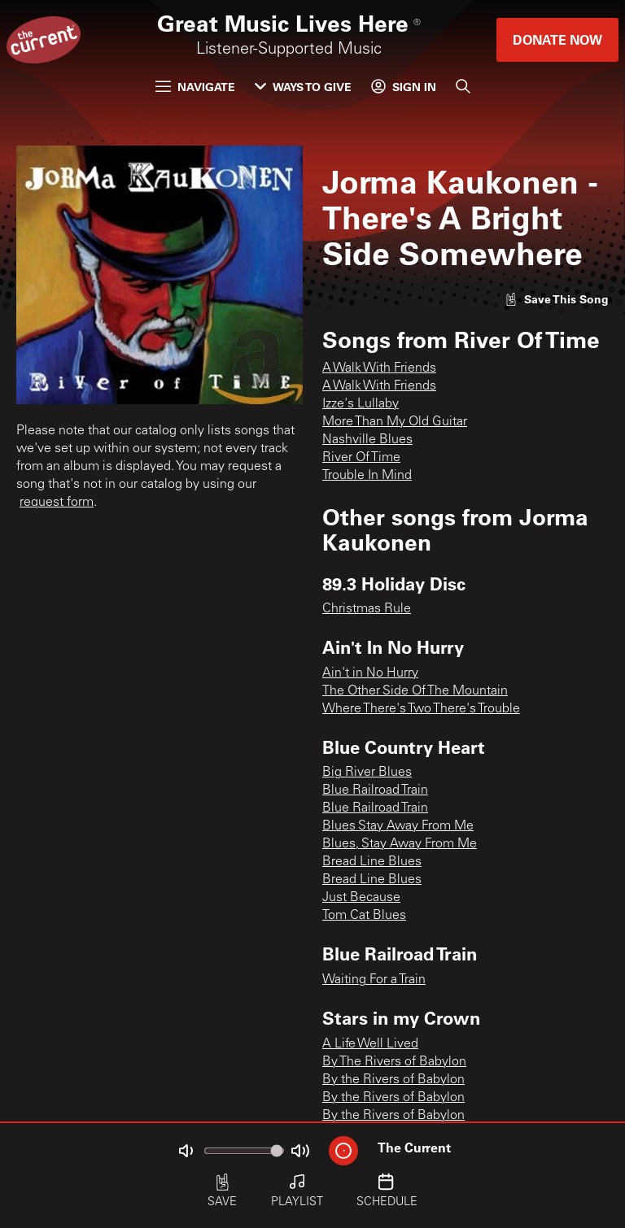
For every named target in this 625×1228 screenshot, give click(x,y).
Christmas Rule (366, 609)
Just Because (361, 897)
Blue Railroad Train (375, 790)
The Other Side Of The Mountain (415, 691)
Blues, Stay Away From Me (399, 844)
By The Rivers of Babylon (394, 1062)
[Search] (463, 86)
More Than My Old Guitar (394, 422)
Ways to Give (303, 86)
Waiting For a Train (374, 979)
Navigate (195, 86)
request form (57, 502)
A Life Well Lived (370, 1044)
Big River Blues (367, 772)
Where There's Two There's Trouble (421, 709)
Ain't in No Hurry (370, 673)
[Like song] (557, 299)
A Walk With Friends (379, 368)
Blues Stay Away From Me (398, 826)
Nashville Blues (367, 439)
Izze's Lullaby (360, 404)
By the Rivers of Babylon (393, 1079)
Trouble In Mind (367, 475)
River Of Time (361, 457)
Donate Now (557, 39)
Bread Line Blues (372, 862)
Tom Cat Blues (364, 915)
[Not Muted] (185, 1150)
